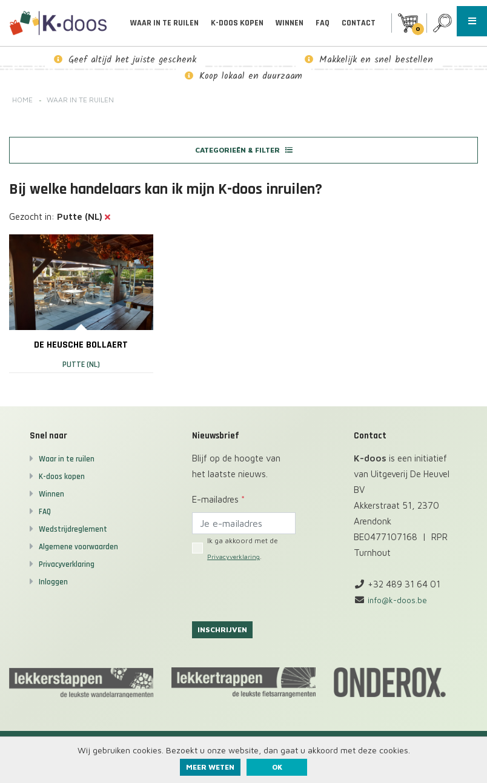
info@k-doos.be (399, 605)
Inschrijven (225, 636)
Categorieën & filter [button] (243, 151)
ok (277, 766)
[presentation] (284, 595)
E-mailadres (218, 505)
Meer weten (210, 766)
